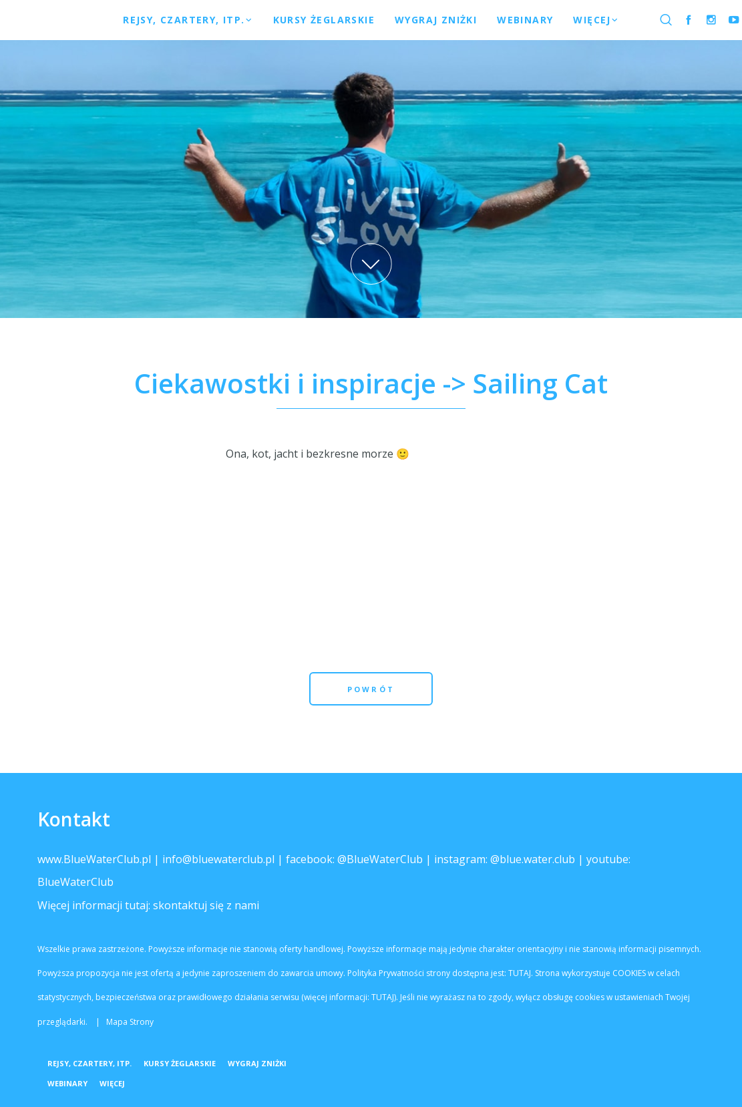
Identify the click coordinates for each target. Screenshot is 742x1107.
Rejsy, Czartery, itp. (89, 1063)
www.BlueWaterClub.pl (94, 859)
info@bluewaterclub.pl (218, 859)
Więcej (112, 1083)
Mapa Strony (130, 1021)
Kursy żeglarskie (180, 1063)
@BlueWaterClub (380, 859)
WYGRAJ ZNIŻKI (257, 1063)
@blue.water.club (532, 859)
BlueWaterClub (75, 882)
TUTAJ (519, 973)
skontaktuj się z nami (206, 905)
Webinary (67, 1083)
